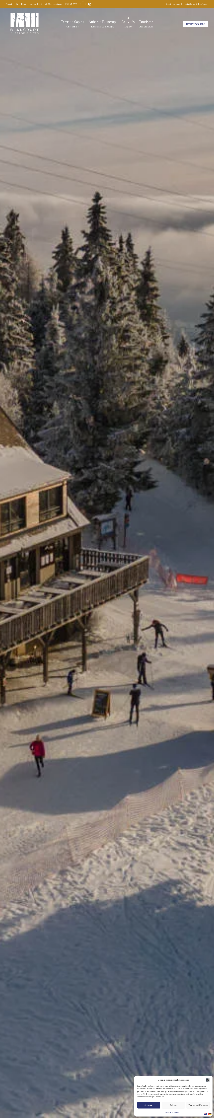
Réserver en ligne (195, 23)
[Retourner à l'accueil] (24, 24)
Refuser (173, 1105)
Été (16, 4)
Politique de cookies (172, 1112)
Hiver (23, 4)
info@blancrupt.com (53, 4)
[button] (208, 1080)
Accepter (148, 1105)
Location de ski (35, 4)
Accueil (9, 4)
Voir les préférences (198, 1105)
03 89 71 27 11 (71, 4)
